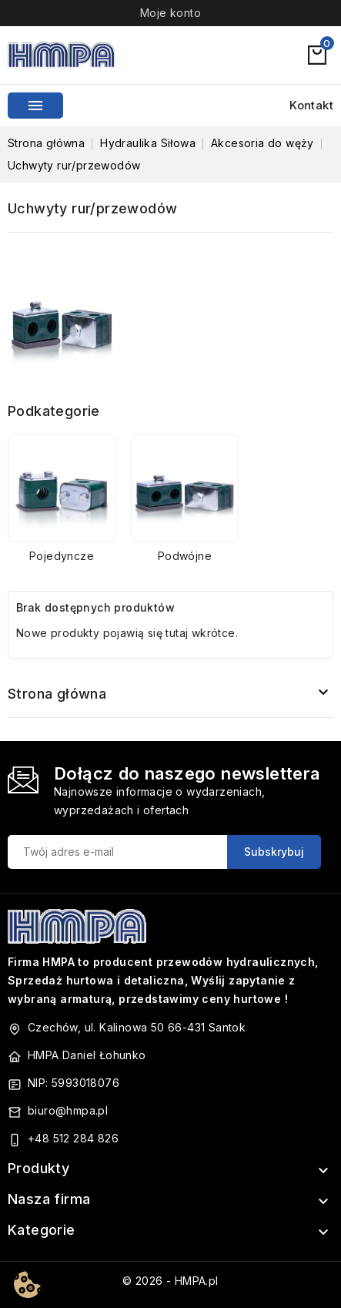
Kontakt (311, 105)
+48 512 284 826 (73, 1138)
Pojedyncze (61, 555)
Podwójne (185, 555)
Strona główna (57, 694)
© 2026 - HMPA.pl (170, 1280)
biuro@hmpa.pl (68, 1110)
